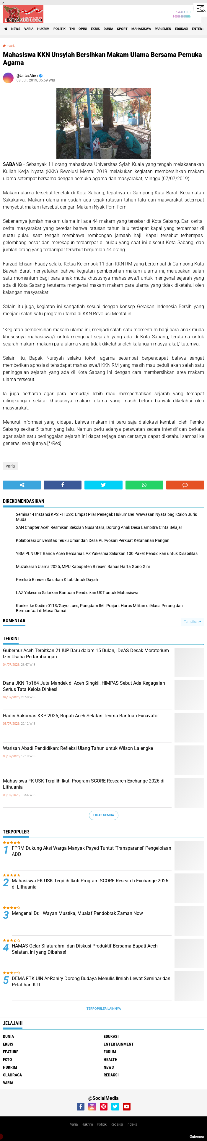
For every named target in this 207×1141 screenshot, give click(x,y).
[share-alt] (22, 485)
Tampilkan (192, 622)
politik (59, 29)
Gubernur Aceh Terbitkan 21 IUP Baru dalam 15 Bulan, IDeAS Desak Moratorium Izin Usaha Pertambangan (86, 654)
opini (83, 29)
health (111, 1059)
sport (122, 29)
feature (10, 1051)
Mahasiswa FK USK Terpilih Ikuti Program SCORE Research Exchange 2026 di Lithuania (83, 784)
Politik (102, 1124)
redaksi (111, 1075)
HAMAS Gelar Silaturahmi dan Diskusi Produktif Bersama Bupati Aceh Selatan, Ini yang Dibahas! (85, 949)
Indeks (132, 1124)
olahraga (12, 1075)
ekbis (95, 29)
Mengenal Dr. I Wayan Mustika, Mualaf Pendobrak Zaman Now (77, 913)
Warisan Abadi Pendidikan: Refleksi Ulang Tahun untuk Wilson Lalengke (78, 748)
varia (28, 29)
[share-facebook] (63, 485)
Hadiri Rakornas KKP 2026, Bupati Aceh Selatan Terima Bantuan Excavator (81, 715)
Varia (74, 1124)
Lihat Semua (103, 815)
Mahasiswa (141, 29)
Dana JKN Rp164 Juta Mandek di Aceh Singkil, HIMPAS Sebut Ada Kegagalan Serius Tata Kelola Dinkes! (84, 686)
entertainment (119, 1044)
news (15, 29)
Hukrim (87, 1124)
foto (7, 1059)
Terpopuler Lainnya (104, 1009)
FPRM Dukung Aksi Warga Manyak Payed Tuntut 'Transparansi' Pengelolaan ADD (91, 851)
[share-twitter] (103, 485)
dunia (108, 29)
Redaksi (116, 1124)
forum (110, 1051)
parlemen (163, 29)
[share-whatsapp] (144, 485)
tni (72, 29)
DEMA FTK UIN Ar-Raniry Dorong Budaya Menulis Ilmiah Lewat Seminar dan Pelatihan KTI (91, 982)
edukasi (181, 29)
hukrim (43, 29)
